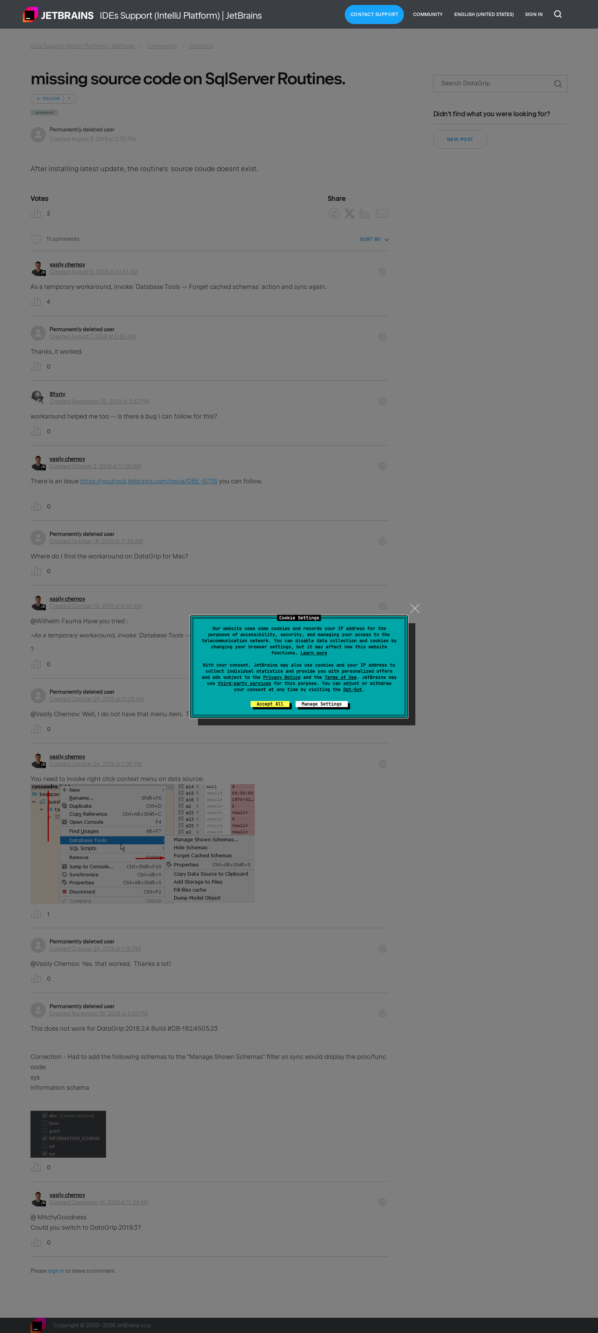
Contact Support (374, 14)
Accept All (270, 704)
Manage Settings (322, 704)
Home (58, 14)
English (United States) (484, 14)
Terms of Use (341, 677)
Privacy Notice (282, 677)
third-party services (244, 683)
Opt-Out (352, 690)
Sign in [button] (534, 14)
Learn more (314, 653)
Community (428, 14)
